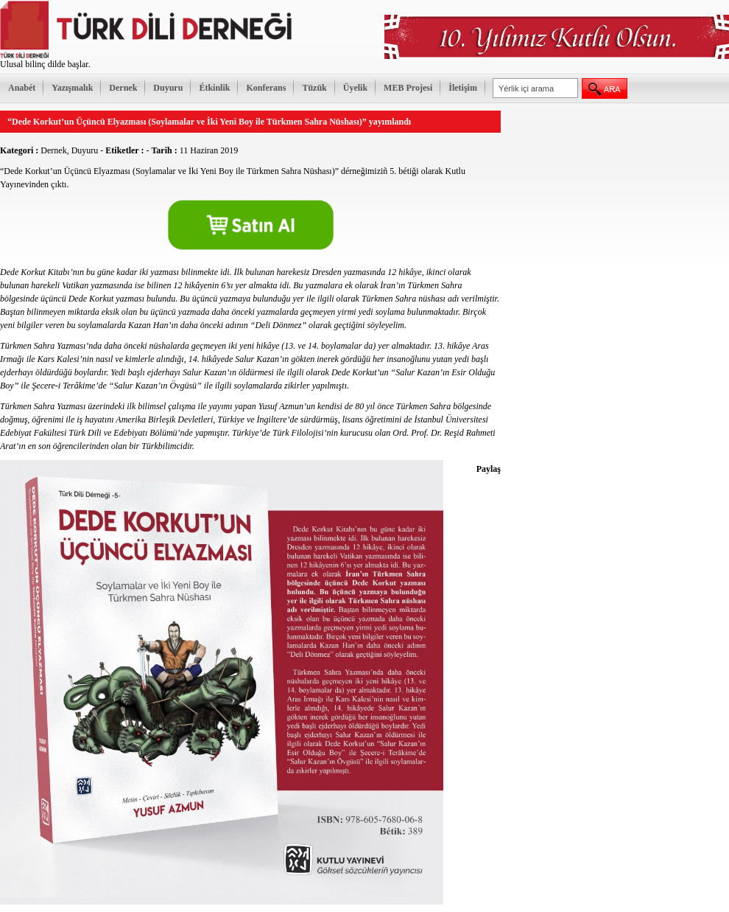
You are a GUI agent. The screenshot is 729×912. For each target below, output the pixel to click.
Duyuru (168, 88)
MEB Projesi (408, 88)
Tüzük (314, 88)
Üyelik (355, 88)
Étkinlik (214, 88)
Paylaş (488, 469)
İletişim (462, 88)
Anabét (21, 88)
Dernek (123, 88)
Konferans (266, 88)
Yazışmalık (72, 88)
